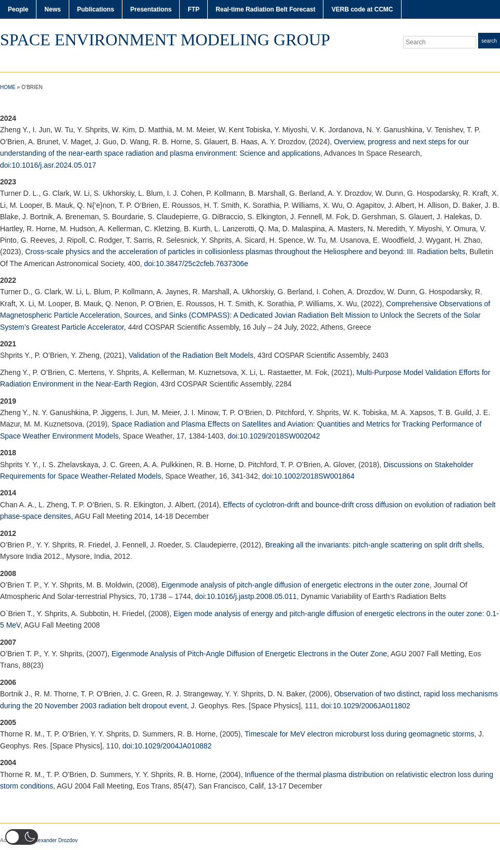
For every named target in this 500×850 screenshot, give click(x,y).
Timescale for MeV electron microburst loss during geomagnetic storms (359, 734)
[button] (21, 837)
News (52, 9)
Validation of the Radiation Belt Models (191, 355)
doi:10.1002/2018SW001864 (308, 476)
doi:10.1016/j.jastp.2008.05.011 (245, 596)
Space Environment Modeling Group (165, 39)
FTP (193, 9)
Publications (95, 9)
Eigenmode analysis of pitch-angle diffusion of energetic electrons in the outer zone (295, 585)
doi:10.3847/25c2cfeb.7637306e (196, 263)
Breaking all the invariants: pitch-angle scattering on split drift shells (373, 545)
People (18, 9)
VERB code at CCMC (362, 9)
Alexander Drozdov (55, 840)
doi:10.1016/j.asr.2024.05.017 (48, 165)
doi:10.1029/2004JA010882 (166, 746)
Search (489, 41)
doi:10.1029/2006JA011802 (365, 706)
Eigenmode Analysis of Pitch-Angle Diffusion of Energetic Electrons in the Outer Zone (249, 653)
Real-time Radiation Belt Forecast (265, 9)
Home (8, 87)
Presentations (150, 9)
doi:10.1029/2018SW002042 (274, 436)
